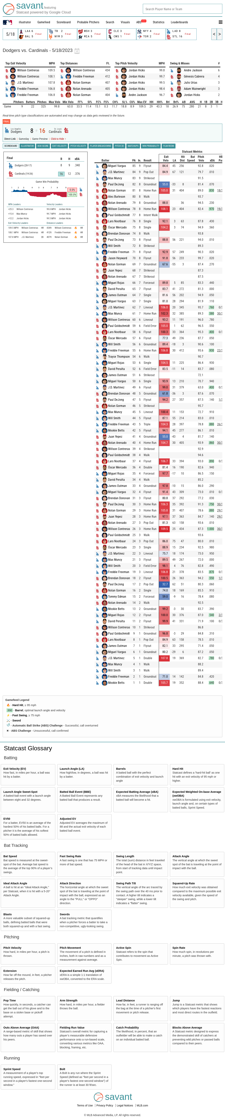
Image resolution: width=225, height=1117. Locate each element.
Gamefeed (43, 22)
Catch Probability (127, 1027)
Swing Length (125, 856)
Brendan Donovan (119, 233)
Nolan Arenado (82, 89)
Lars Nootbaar (117, 221)
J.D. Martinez (25, 82)
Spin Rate (178, 947)
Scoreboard (64, 22)
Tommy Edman (117, 596)
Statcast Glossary (28, 748)
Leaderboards (179, 22)
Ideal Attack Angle (15, 883)
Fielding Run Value (72, 1027)
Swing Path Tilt (126, 883)
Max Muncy (115, 178)
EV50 (6, 818)
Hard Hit (17, 705)
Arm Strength (68, 1000)
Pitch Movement (70, 947)
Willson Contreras (28, 70)
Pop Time (9, 1000)
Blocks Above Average (187, 1027)
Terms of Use (85, 1105)
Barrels (121, 768)
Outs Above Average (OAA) (21, 1027)
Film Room (168, 146)
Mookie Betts (116, 430)
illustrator (25, 22)
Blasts (7, 914)
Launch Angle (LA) (72, 768)
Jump (176, 1000)
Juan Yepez (115, 270)
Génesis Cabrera (194, 76)
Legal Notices (125, 1105)
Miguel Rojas (116, 283)
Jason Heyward (117, 258)
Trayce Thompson (119, 356)
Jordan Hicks (137, 70)
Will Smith (114, 246)
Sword (16, 720)
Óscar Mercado (117, 227)
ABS (141, 22)
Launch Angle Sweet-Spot (20, 791)
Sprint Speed (12, 1069)
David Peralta (116, 289)
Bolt (62, 1069)
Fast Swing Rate (70, 856)
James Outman (117, 295)
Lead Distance (125, 1000)
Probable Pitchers (88, 22)
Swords (65, 914)
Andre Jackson (138, 95)
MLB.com (142, 1105)
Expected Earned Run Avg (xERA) (82, 970)
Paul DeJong (116, 184)
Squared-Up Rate (183, 883)
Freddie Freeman (27, 89)
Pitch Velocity (12, 947)
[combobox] (182, 9)
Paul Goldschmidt (119, 215)
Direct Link (10, 139)
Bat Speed (10, 856)
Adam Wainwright (195, 89)
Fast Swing (19, 715)
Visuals (125, 22)
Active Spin (123, 947)
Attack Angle (180, 856)
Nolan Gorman (82, 82)
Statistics (158, 22)
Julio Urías (190, 82)
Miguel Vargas (117, 166)
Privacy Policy (105, 1105)
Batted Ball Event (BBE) (75, 791)
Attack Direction (70, 883)
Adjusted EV (68, 818)
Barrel (19, 710)
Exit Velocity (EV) (14, 768)
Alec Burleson (116, 196)
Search (110, 22)
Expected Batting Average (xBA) (137, 791)
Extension (10, 970)
